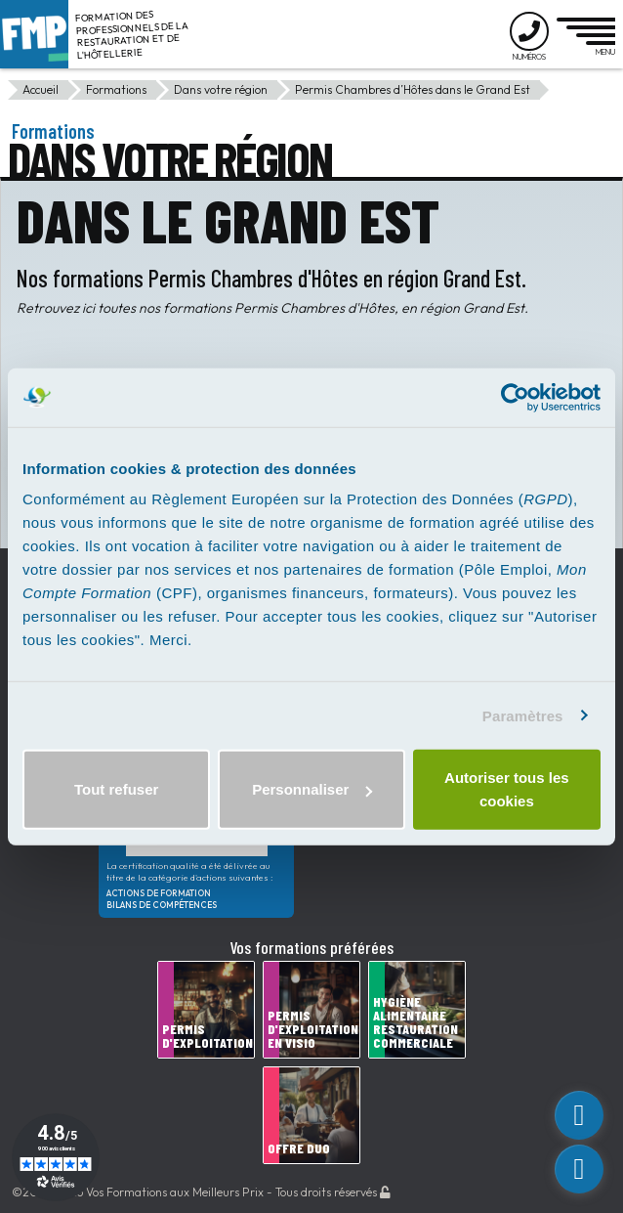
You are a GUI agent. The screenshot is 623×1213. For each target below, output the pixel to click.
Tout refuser (116, 789)
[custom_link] (579, 1115)
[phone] (579, 1169)
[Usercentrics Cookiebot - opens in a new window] (515, 397)
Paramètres (522, 715)
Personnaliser (312, 789)
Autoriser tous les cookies (506, 789)
